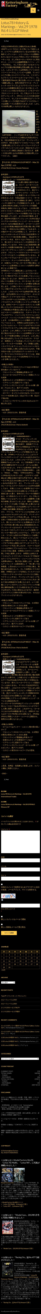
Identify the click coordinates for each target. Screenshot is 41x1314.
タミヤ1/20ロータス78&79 (10, 1007)
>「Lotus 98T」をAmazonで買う (12, 1206)
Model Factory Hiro (7, 1183)
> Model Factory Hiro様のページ (12, 1202)
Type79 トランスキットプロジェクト (14, 996)
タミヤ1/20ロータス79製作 (10, 1011)
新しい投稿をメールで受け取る (13, 927)
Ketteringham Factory (15, 34)
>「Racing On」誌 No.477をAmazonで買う (16, 1302)
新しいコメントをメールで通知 (13, 919)
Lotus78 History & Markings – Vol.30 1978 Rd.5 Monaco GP (20, 804)
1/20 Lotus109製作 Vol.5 (9, 1037)
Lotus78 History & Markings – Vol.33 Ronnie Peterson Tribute (19, 1277)
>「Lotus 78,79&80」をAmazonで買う (14, 1204)
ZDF (15, 156)
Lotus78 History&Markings (10, 19)
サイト (3, 875)
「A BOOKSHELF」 (23, 180)
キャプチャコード (8, 909)
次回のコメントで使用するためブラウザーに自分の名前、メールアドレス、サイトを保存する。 (20, 888)
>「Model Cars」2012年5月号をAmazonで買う (17, 1248)
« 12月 (3, 970)
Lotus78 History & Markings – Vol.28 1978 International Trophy (20, 793)
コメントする (27, 34)
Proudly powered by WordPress (10, 1311)
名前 (3, 857)
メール (3, 866)
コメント (5, 829)
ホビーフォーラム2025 (9, 1000)
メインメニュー (38, 10)
